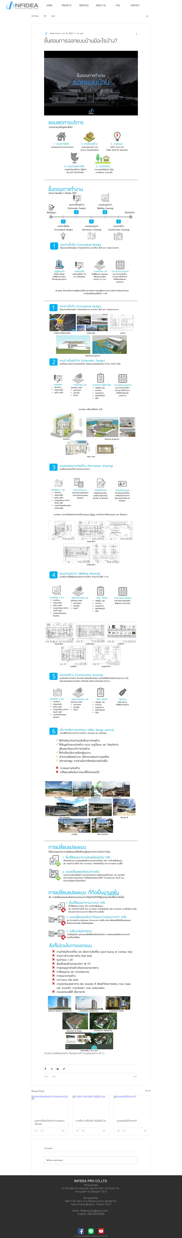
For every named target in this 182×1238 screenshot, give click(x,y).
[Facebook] (81, 1231)
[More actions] (136, 33)
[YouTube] (101, 1231)
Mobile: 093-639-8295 (90, 1214)
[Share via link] (64, 1069)
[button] (147, 16)
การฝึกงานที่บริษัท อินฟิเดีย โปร (91, 1121)
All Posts (35, 16)
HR (45, 16)
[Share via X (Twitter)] (51, 1069)
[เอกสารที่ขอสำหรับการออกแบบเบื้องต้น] (50, 1106)
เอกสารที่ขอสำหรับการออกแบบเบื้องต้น (49, 1122)
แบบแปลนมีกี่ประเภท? (127, 1121)
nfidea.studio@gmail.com (94, 1210)
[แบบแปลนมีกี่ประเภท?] (132, 1106)
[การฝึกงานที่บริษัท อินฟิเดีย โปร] (91, 1106)
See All (148, 1091)
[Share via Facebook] (45, 1069)
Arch (53, 16)
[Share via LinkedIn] (58, 1069)
